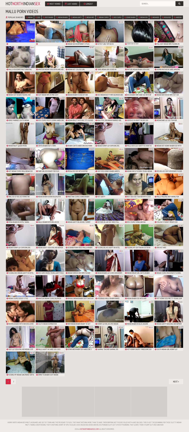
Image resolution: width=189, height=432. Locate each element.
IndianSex (155, 17)
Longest (88, 3)
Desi (37, 17)
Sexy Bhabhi (48, 17)
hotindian (23, 3)
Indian (29, 17)
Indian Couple (103, 17)
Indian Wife (89, 17)
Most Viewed (53, 3)
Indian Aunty (76, 17)
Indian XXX (143, 17)
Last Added (71, 3)
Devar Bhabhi (129, 17)
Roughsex (166, 17)
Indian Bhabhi (62, 17)
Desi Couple (117, 17)
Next (176, 381)
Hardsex (178, 17)
